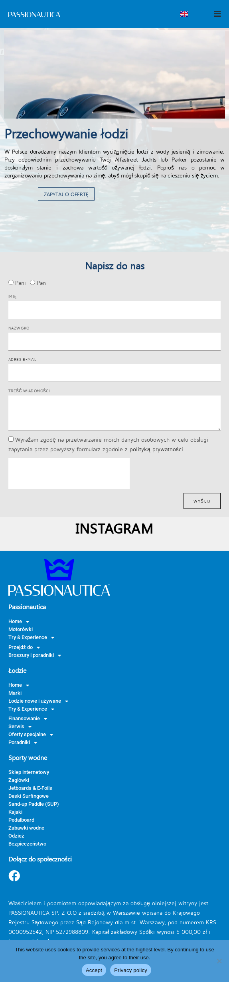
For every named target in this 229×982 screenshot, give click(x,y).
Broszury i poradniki (34, 655)
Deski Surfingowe (28, 796)
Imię (12, 296)
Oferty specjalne (30, 734)
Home (18, 621)
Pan (41, 282)
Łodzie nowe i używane (38, 701)
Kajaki (15, 812)
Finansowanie (27, 719)
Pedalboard (21, 820)
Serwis (20, 727)
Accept (94, 970)
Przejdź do (24, 647)
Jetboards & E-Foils (30, 788)
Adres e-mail (22, 359)
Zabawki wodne (26, 828)
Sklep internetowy (28, 772)
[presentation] (69, 473)
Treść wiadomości (28, 390)
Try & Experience (31, 637)
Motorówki (20, 629)
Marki (15, 693)
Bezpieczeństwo (27, 844)
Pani (20, 282)
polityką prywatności (157, 449)
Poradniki (22, 742)
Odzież (16, 836)
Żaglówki (18, 780)
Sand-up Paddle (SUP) (33, 804)
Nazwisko (18, 327)
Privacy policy (130, 970)
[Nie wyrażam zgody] (219, 961)
